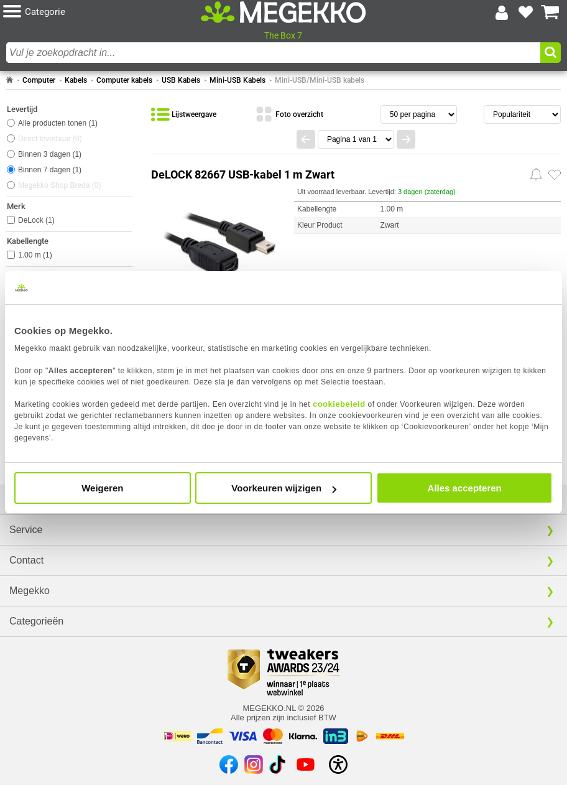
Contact (26, 560)
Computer (38, 80)
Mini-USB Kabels (237, 80)
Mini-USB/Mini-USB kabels (319, 80)
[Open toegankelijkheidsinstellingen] (338, 764)
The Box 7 (283, 35)
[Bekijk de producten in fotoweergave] (289, 114)
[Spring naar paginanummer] (356, 139)
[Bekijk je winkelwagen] (550, 12)
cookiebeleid (339, 404)
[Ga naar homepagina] (283, 12)
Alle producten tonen (58, 123)
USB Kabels (181, 80)
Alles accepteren (465, 488)
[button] (96, 12)
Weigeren (102, 488)
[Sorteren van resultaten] (522, 114)
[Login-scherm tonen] (501, 12)
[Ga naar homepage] (9, 80)
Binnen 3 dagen (49, 154)
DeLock (36, 220)
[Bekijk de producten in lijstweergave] (183, 114)
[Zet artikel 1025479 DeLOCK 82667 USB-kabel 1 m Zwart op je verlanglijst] (554, 175)
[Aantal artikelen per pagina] (418, 114)
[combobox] (273, 52)
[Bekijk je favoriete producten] (526, 12)
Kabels (76, 80)
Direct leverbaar (50, 138)
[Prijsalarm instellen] (536, 174)
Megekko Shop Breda (59, 185)
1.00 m (35, 255)
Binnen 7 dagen (49, 169)
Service (25, 529)
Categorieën (36, 621)
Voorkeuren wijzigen (283, 488)
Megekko (29, 590)
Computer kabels (124, 80)
